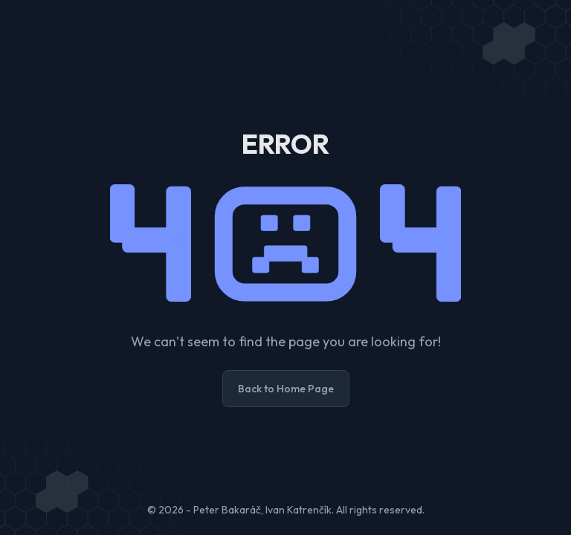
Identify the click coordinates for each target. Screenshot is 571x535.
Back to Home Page (286, 388)
